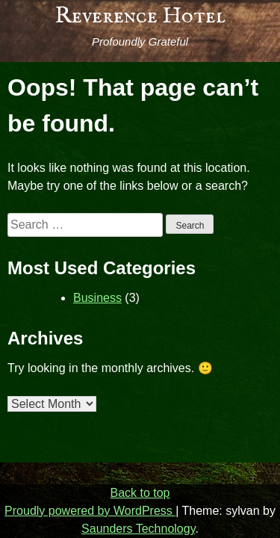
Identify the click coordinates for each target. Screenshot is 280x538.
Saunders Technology (138, 528)
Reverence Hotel (140, 16)
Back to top (139, 492)
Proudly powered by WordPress (89, 510)
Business (97, 297)
